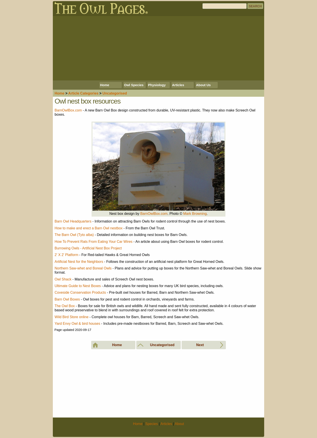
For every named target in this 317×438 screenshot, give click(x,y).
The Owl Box (65, 306)
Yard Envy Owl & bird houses (77, 323)
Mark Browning (195, 213)
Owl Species (134, 85)
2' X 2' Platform (66, 255)
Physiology (157, 85)
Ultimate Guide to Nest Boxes (78, 286)
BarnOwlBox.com (68, 110)
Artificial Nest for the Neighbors (79, 262)
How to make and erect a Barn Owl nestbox (89, 228)
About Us (203, 85)
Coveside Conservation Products (80, 292)
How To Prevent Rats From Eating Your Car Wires (94, 241)
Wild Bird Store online (71, 317)
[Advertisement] (158, 48)
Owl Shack (63, 279)
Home (104, 85)
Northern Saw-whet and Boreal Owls (83, 268)
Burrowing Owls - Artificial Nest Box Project (88, 248)
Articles (178, 85)
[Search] (225, 6)
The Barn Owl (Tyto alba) (74, 235)
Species (151, 424)
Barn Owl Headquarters (73, 221)
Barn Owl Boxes (67, 299)
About (179, 424)
